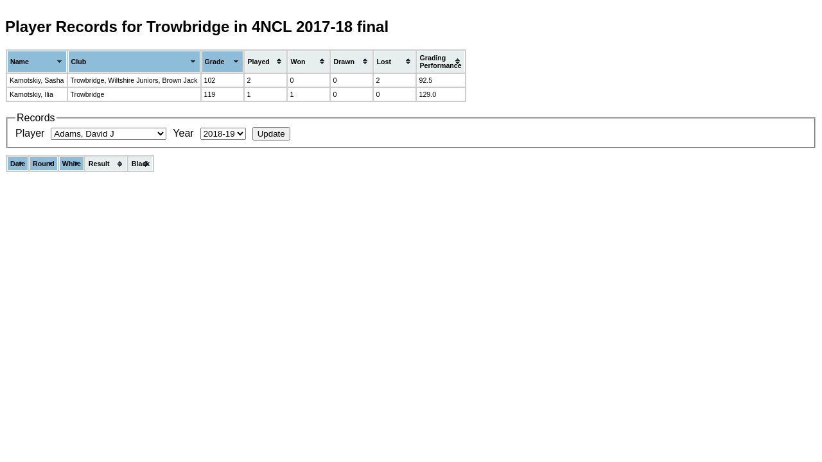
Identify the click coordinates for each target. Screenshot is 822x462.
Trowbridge (88, 80)
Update (271, 134)
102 (210, 80)
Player (29, 133)
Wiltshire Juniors (133, 80)
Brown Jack (179, 80)
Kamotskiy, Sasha (37, 80)
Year (183, 133)
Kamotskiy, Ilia (31, 94)
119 (210, 94)
